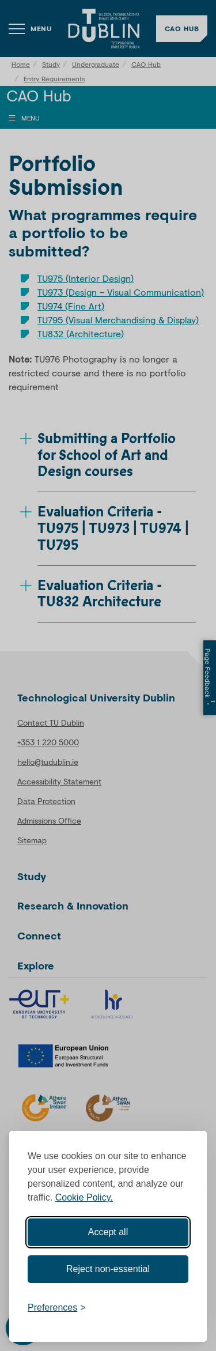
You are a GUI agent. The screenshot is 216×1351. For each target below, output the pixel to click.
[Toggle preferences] (57, 1307)
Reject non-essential (108, 1269)
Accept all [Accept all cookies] (108, 1232)
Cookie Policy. (84, 1197)
